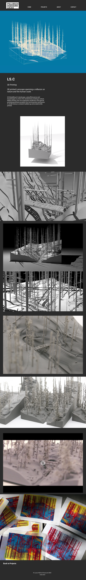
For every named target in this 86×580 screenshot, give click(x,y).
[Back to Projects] (9, 563)
